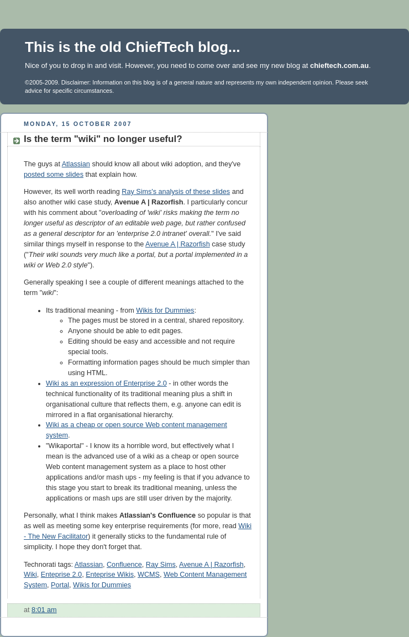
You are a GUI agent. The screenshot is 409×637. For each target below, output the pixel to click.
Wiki (30, 574)
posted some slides (53, 174)
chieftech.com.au (339, 65)
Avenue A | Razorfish (177, 244)
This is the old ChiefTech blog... (132, 47)
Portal (60, 585)
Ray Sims (161, 564)
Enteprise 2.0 (61, 574)
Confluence (124, 564)
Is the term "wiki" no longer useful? (103, 139)
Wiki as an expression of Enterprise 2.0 (106, 383)
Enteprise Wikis (110, 574)
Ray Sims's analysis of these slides (176, 192)
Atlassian (76, 164)
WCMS (149, 574)
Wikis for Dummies (165, 310)
